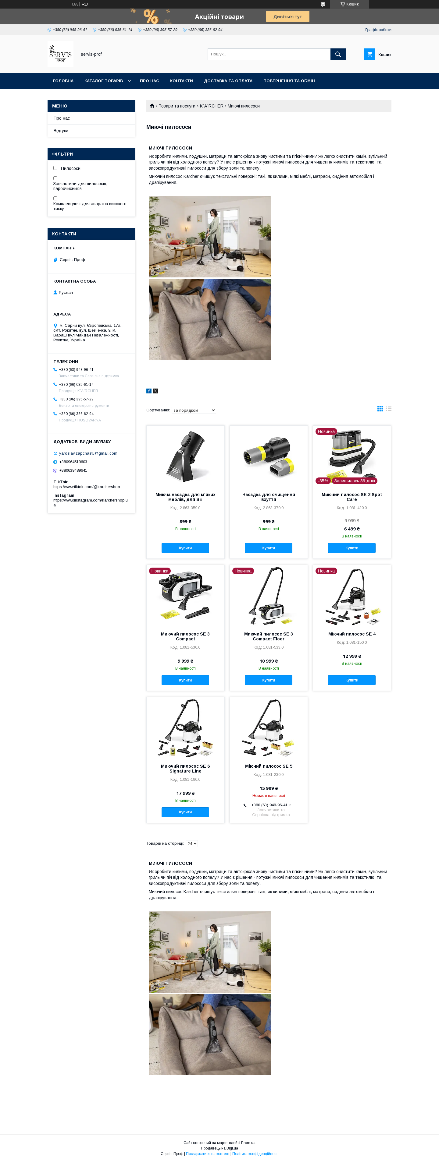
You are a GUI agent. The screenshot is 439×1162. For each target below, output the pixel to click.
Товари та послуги (177, 106)
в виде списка (388, 410)
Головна (63, 81)
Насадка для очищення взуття (268, 497)
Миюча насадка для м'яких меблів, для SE (185, 497)
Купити (185, 548)
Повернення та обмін (289, 81)
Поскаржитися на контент (208, 1154)
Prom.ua (248, 1143)
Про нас (149, 81)
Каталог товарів (103, 81)
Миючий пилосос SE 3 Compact (185, 636)
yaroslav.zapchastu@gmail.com (88, 453)
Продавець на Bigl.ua (219, 1148)
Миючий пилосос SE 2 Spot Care (352, 497)
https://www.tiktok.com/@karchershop (86, 486)
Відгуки (61, 130)
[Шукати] (338, 54)
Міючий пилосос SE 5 (268, 766)
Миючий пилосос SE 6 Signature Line (185, 768)
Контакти (181, 81)
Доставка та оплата (228, 81)
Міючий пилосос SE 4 (352, 634)
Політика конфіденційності (255, 1154)
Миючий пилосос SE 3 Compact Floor (268, 636)
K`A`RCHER (211, 106)
